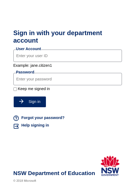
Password (25, 72)
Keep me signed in (34, 89)
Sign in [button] (30, 101)
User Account (28, 49)
